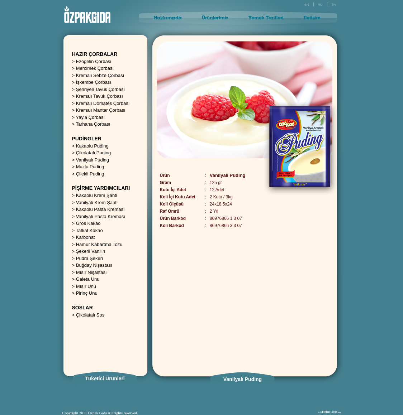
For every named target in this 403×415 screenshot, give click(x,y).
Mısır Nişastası (91, 272)
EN (306, 4)
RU (320, 4)
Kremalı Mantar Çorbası (100, 110)
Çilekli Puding (90, 174)
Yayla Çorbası (90, 117)
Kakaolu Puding (92, 146)
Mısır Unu (86, 286)
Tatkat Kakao (89, 230)
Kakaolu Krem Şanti (96, 195)
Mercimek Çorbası (95, 68)
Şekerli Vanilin (90, 251)
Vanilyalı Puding (92, 160)
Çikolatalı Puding (93, 152)
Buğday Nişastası (94, 265)
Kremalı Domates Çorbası (103, 103)
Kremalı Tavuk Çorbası (99, 96)
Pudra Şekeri (89, 258)
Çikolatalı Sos (90, 315)
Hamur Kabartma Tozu (99, 244)
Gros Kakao (88, 223)
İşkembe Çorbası (93, 82)
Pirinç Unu (87, 293)
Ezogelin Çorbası (94, 61)
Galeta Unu (88, 279)
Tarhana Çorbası (93, 124)
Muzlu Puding (90, 166)
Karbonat (85, 237)
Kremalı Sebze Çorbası (100, 75)
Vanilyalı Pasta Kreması (100, 216)
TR (334, 4)
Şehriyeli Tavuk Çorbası (100, 89)
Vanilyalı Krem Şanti (97, 202)
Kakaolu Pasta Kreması (100, 209)
